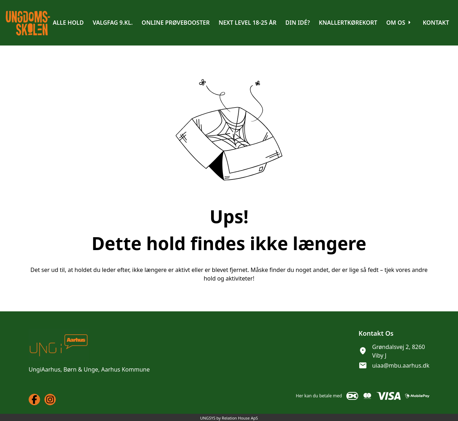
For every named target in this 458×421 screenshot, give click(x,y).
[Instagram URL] (50, 399)
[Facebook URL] (34, 399)
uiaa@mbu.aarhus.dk (400, 365)
